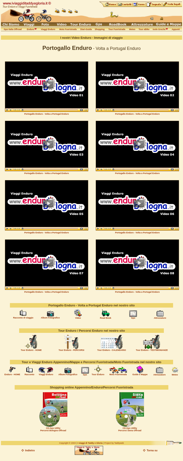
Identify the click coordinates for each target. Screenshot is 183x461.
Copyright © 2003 (67, 443)
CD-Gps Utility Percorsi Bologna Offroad (53, 429)
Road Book (105, 318)
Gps (133, 318)
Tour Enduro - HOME (31, 350)
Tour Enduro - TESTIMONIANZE (152, 350)
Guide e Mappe (140, 374)
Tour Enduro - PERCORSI (71, 350)
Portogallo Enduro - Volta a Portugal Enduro (46, 114)
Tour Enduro (98, 374)
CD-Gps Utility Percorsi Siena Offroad (129, 429)
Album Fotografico (50, 318)
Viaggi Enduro (46, 374)
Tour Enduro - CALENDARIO (111, 350)
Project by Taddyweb (114, 443)
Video (78, 318)
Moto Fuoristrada (118, 374)
